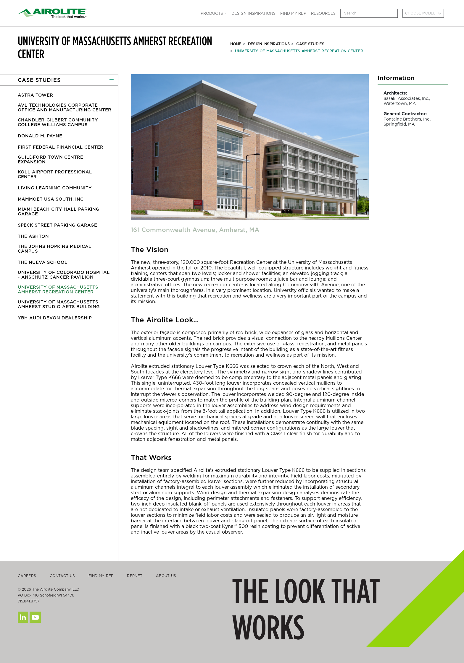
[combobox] (423, 13)
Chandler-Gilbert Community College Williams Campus (58, 122)
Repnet (134, 575)
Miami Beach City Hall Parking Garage (58, 211)
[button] (59, 80)
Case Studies (310, 44)
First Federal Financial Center (60, 147)
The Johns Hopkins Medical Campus (54, 249)
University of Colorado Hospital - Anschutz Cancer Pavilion (64, 275)
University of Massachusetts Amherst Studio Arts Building (59, 304)
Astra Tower (35, 95)
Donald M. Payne (40, 136)
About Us (166, 575)
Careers (27, 575)
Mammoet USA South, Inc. (51, 199)
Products (212, 13)
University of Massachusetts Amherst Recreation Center (299, 51)
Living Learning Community (55, 188)
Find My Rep (293, 13)
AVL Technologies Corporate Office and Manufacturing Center (64, 107)
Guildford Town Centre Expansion (50, 159)
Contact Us (62, 575)
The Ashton (33, 236)
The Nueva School (42, 262)
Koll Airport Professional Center (55, 174)
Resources (323, 13)
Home (235, 44)
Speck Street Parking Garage (57, 225)
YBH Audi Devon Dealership (55, 318)
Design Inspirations (253, 13)
